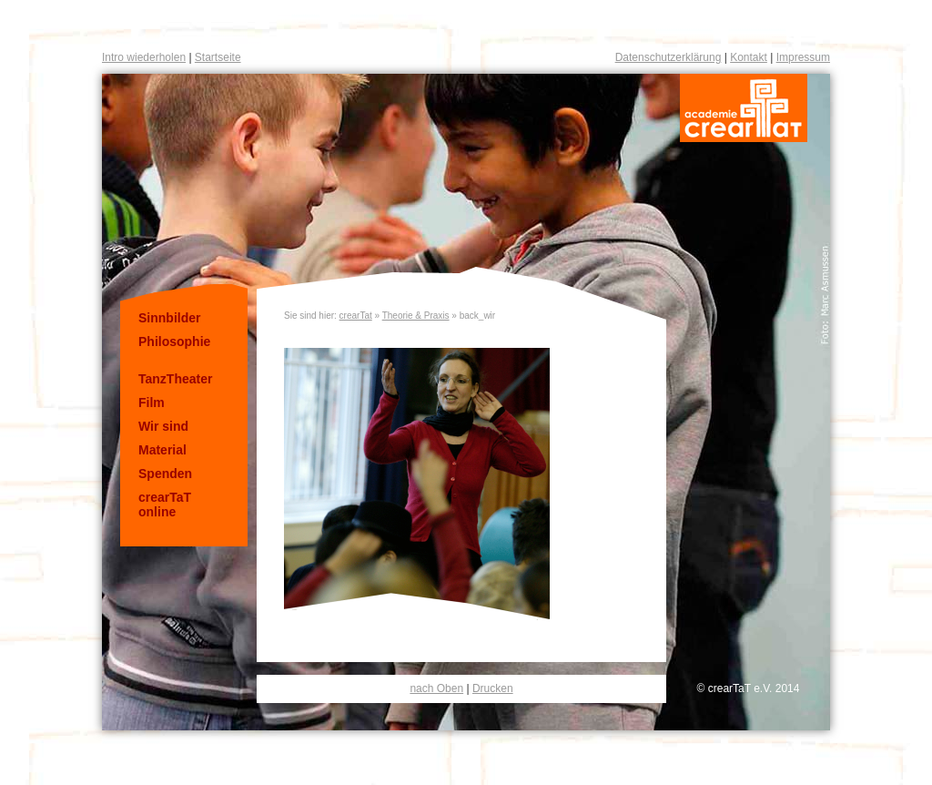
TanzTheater (175, 379)
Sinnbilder (169, 318)
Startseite (218, 57)
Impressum (803, 57)
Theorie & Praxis (416, 316)
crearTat (355, 316)
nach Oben (436, 688)
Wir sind (163, 426)
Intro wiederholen (144, 57)
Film (151, 402)
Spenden (165, 473)
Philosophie (174, 341)
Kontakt (748, 57)
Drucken (492, 688)
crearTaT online (164, 504)
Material (162, 450)
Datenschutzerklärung (668, 57)
